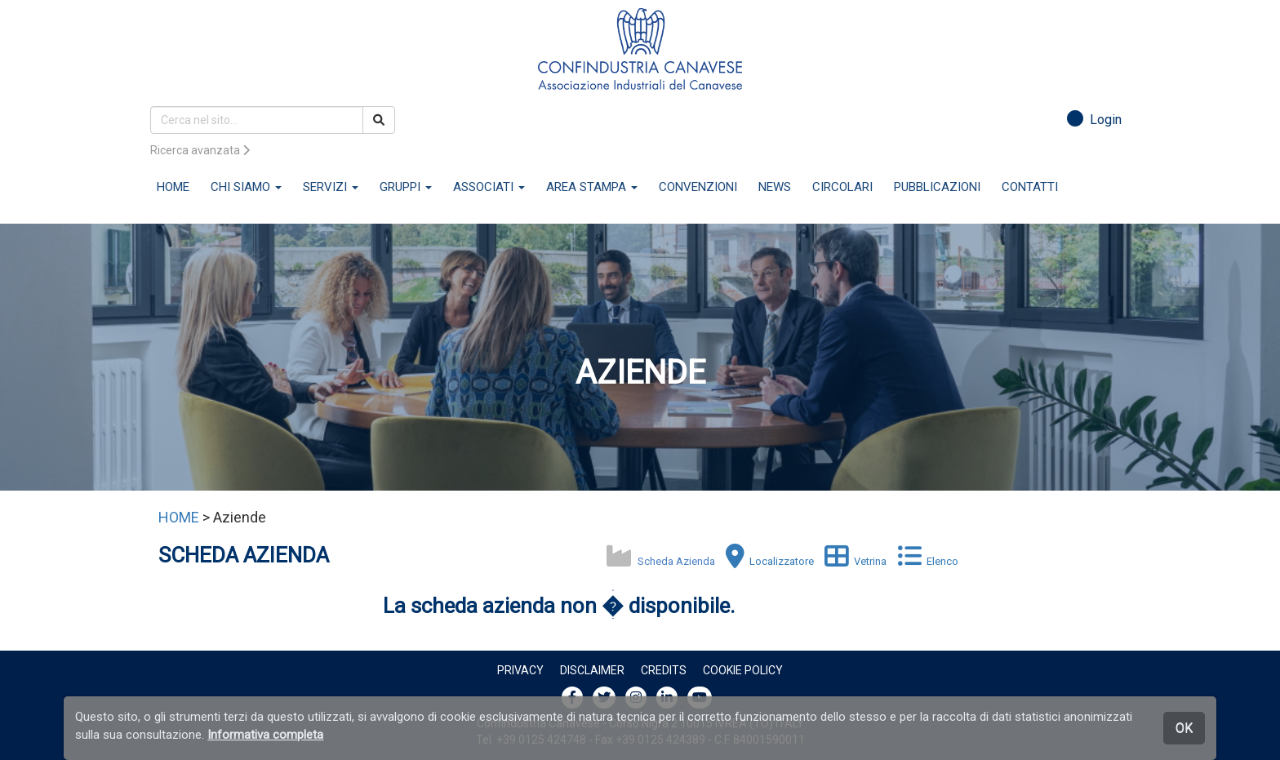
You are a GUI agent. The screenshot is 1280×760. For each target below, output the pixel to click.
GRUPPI (406, 187)
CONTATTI (1030, 187)
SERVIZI (330, 187)
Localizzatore (766, 561)
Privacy (520, 670)
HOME (173, 187)
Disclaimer (592, 670)
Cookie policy (743, 670)
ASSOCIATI (489, 187)
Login (1094, 119)
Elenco (923, 561)
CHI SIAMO (246, 187)
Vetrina (851, 561)
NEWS (774, 187)
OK (1184, 728)
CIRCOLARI (842, 187)
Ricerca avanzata (200, 150)
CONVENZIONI (698, 187)
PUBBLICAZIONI (937, 187)
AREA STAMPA (592, 187)
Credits (664, 670)
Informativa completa (265, 734)
